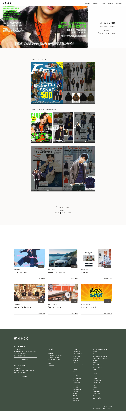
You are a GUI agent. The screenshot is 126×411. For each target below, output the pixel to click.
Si (93, 371)
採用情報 (50, 349)
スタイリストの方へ (53, 357)
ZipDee (95, 396)
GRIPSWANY (76, 382)
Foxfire (75, 374)
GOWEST (75, 380)
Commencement (78, 365)
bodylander (76, 352)
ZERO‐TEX (96, 394)
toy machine (96, 385)
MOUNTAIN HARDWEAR (100, 349)
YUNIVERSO (96, 391)
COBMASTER (76, 360)
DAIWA (75, 369)
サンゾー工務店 (97, 398)
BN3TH (75, 349)
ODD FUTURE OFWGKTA (100, 358)
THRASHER (96, 382)
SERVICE (87, 3)
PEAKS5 (95, 360)
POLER (107, 33)
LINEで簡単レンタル (54, 360)
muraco (95, 352)
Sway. (94, 376)
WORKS (110, 3)
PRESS (103, 3)
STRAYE (95, 374)
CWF (74, 367)
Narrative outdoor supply (100, 356)
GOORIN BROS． (78, 378)
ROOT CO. (96, 369)
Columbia (75, 363)
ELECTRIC (76, 371)
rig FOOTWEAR (97, 367)
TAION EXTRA (97, 380)
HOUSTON (76, 387)
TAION (113, 33)
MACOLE (75, 394)
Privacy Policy (108, 406)
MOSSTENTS (76, 400)
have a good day (77, 385)
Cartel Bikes (76, 356)
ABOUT (95, 3)
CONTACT (119, 3)
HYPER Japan (77, 389)
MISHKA (75, 396)
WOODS (95, 387)
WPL (94, 389)
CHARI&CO (76, 358)
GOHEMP (75, 376)
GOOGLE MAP (25, 359)
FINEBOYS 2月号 (41, 141)
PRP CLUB (96, 365)
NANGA (101, 33)
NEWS (61, 207)
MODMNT (76, 398)
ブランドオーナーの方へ (55, 355)
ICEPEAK (75, 391)
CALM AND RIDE (77, 354)
